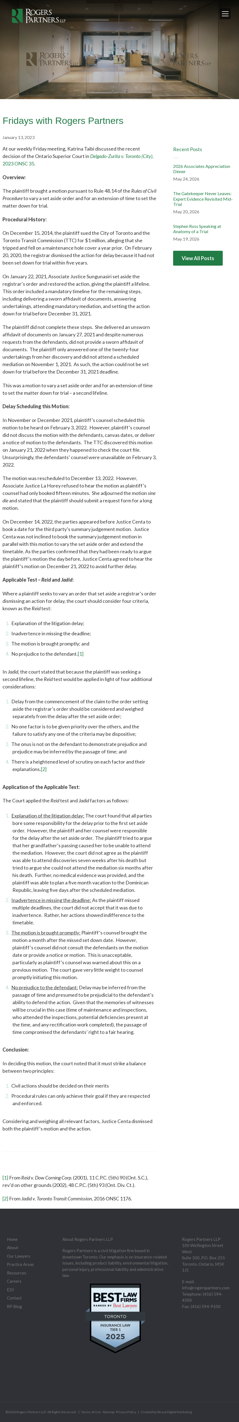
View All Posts (198, 258)
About (12, 1247)
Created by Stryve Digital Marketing (166, 1412)
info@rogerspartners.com (205, 1287)
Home (12, 1239)
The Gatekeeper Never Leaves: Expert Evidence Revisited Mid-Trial (203, 198)
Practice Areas (20, 1264)
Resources (16, 1272)
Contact (14, 1297)
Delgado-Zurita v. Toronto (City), (122, 156)
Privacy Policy (126, 1412)
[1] (81, 654)
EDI (10, 1289)
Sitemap (108, 1412)
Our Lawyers (18, 1256)
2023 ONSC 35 (18, 163)
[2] (44, 769)
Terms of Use (91, 1412)
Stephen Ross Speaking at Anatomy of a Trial (197, 229)
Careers (14, 1281)
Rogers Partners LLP (31, 1412)
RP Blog (14, 1306)
